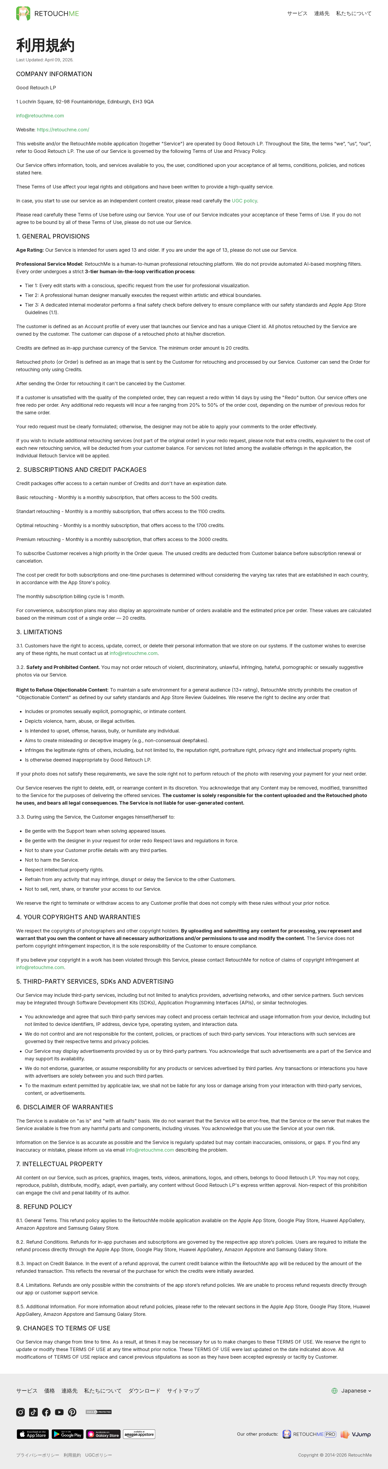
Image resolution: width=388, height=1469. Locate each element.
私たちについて (354, 13)
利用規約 (72, 1455)
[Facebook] (46, 1412)
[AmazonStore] (139, 1434)
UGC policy (244, 201)
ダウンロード (144, 1390)
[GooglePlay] (68, 1434)
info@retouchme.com (40, 115)
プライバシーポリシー (37, 1455)
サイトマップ (183, 1390)
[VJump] (356, 1434)
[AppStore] (33, 1434)
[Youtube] (59, 1412)
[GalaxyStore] (103, 1434)
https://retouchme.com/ (63, 129)
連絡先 (322, 13)
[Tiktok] (33, 1412)
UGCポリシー (98, 1455)
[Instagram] (20, 1412)
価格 (49, 1390)
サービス (297, 13)
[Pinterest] (72, 1412)
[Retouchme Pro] (309, 1434)
